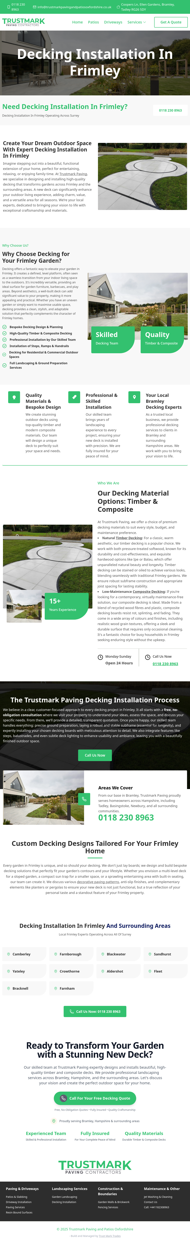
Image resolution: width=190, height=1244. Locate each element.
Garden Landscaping (64, 1197)
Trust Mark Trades (110, 1236)
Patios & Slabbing (16, 1197)
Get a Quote (170, 22)
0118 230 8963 (16, 7)
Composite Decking (149, 591)
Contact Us (150, 1202)
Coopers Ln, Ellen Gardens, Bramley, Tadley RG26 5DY (146, 7)
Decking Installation (64, 1202)
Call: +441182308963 (156, 1207)
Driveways (113, 22)
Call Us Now (95, 755)
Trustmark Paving (73, 174)
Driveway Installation (19, 1202)
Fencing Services (108, 1207)
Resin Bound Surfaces (19, 1212)
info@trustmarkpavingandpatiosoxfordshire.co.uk (72, 7)
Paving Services (15, 1207)
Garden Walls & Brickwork (114, 1202)
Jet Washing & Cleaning (158, 1197)
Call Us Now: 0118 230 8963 (95, 1011)
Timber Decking (129, 538)
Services (136, 22)
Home (77, 25)
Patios (93, 22)
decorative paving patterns (98, 882)
